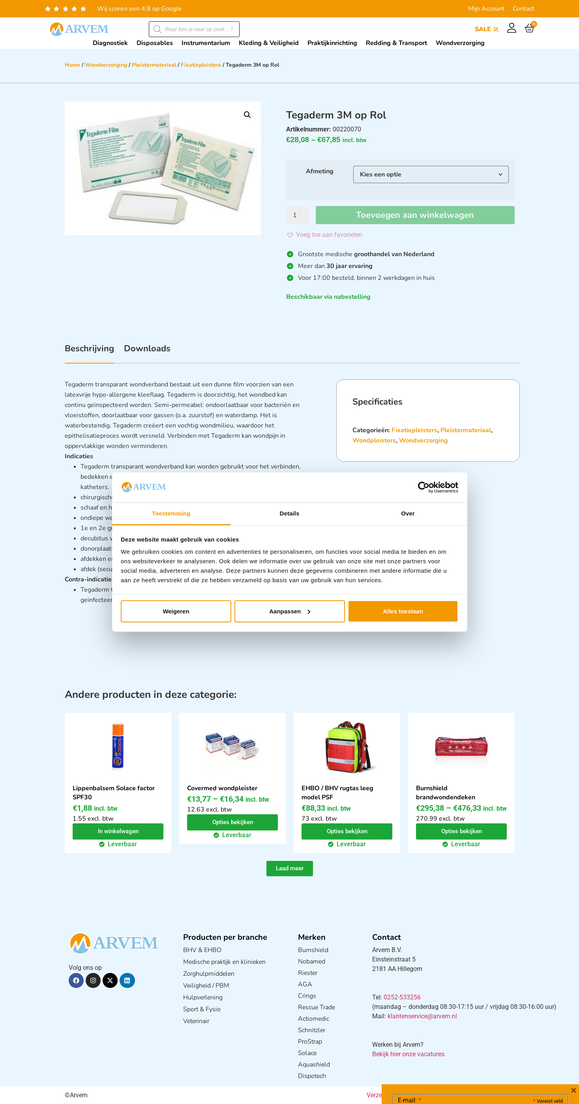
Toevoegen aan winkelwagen (415, 215)
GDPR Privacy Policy (494, 1053)
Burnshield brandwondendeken (445, 793)
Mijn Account (486, 8)
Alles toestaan (403, 611)
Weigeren (176, 611)
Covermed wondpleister (222, 788)
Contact (523, 8)
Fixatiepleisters (201, 65)
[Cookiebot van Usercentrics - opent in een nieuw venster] (423, 487)
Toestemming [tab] (171, 513)
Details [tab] (290, 513)
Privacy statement (535, 1036)
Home (72, 65)
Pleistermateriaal (154, 65)
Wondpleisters (374, 440)
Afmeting (320, 171)
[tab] (89, 353)
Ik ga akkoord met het (460, 1054)
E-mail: (409, 982)
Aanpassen (289, 611)
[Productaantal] (297, 215)
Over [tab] (408, 513)
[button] (247, 115)
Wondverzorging (106, 65)
